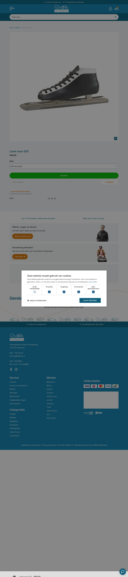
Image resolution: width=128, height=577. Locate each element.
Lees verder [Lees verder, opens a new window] (93, 282)
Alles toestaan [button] (90, 300)
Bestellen (111, 572)
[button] (36, 300)
